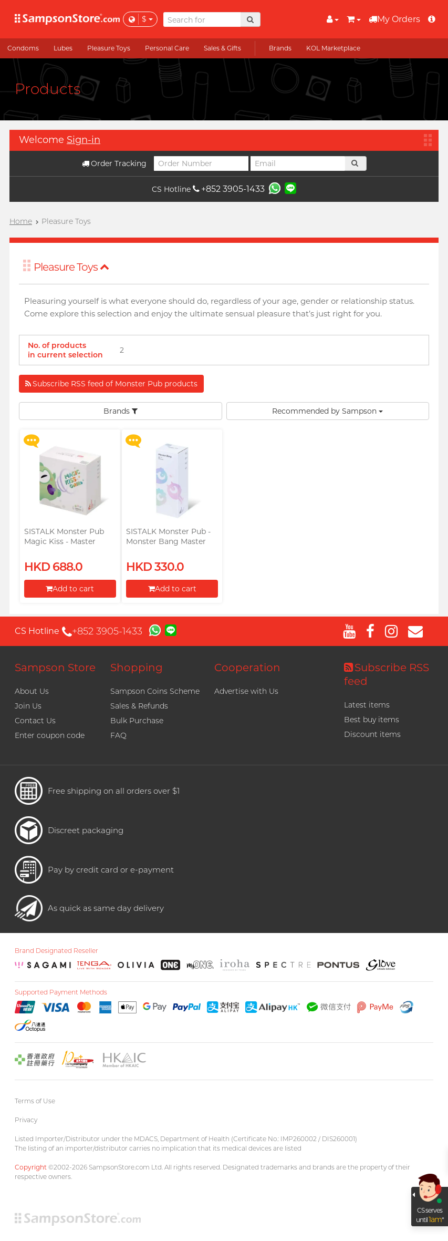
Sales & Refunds (139, 706)
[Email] (298, 163)
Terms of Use (35, 1101)
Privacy (26, 1120)
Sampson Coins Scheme (155, 691)
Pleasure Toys (71, 267)
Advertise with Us (246, 691)
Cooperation (247, 667)
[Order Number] (201, 163)
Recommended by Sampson (327, 411)
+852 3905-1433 (229, 189)
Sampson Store (55, 667)
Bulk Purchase (136, 720)
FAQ (118, 735)
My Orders (394, 19)
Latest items (367, 705)
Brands (120, 411)
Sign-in (83, 140)
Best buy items (371, 719)
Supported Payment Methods (61, 992)
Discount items (372, 734)
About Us (32, 691)
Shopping (136, 667)
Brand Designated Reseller (56, 951)
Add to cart (70, 588)
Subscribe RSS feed (386, 674)
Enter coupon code (50, 735)
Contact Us (35, 720)
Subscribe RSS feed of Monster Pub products (111, 383)
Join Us (28, 706)
